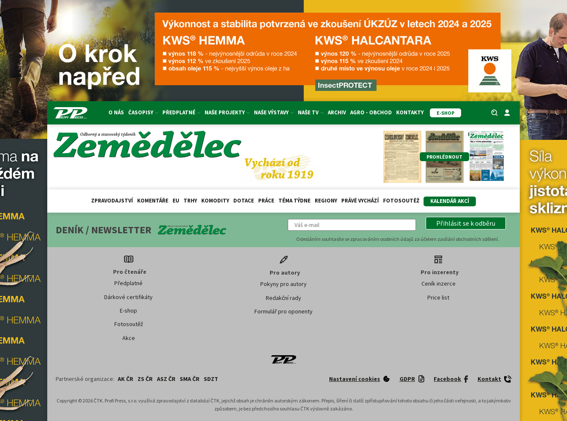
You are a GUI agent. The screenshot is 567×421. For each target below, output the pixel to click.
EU (176, 200)
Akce (128, 338)
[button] (466, 223)
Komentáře (152, 200)
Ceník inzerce (438, 283)
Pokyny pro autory (283, 284)
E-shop (128, 310)
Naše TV (311, 112)
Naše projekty (227, 112)
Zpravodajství (112, 200)
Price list (438, 297)
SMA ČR (190, 379)
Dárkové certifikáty (128, 297)
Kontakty (410, 112)
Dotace (243, 200)
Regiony (326, 200)
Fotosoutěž (401, 200)
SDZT (211, 379)
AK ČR (125, 379)
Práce (266, 200)
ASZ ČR (166, 379)
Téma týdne (294, 200)
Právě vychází (360, 200)
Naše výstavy (274, 112)
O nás (116, 112)
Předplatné (181, 112)
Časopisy (143, 112)
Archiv (337, 112)
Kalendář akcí (449, 201)
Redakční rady (283, 298)
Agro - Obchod (371, 112)
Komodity (215, 200)
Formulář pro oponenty (283, 311)
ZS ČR (145, 379)
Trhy (190, 200)
